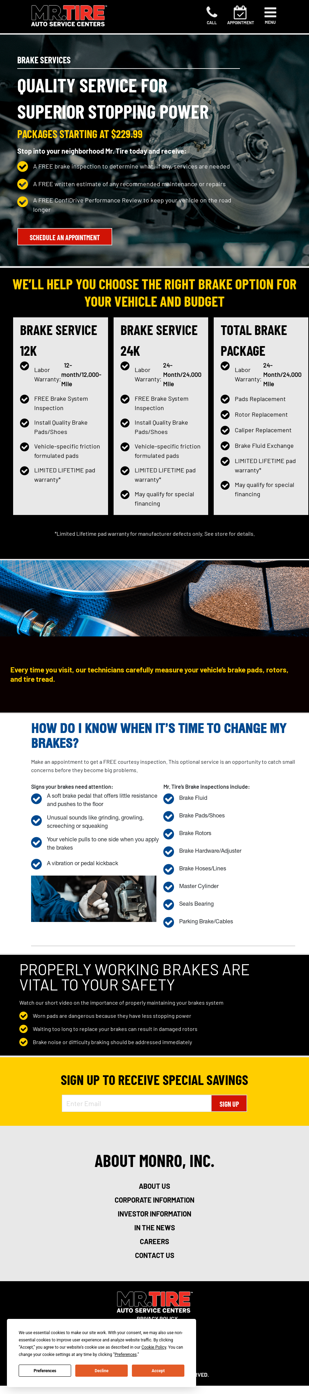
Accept (158, 1370)
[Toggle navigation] (270, 15)
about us (154, 1186)
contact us (154, 1255)
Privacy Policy (157, 1318)
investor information (154, 1214)
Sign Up (229, 1104)
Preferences (45, 1370)
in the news (154, 1227)
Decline (101, 1370)
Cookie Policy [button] (154, 1347)
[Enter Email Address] (136, 1103)
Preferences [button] (126, 1354)
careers (154, 1241)
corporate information (154, 1200)
